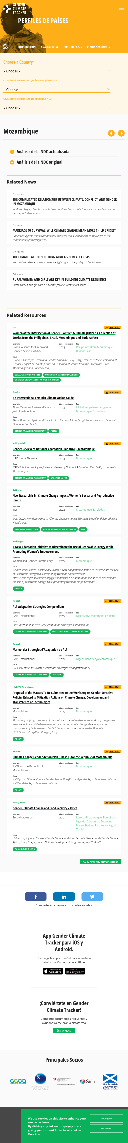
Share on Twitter (92, 896)
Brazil (93, 347)
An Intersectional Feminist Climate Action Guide (43, 397)
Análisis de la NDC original (39, 162)
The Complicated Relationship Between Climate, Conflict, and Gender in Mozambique (65, 201)
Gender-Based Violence (26, 529)
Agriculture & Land (25, 849)
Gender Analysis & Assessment (30, 431)
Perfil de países (73, 47)
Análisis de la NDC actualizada (43, 151)
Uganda (106, 407)
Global (80, 407)
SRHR (83, 529)
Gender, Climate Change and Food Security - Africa (45, 808)
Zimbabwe (98, 411)
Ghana (111, 616)
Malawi (80, 825)
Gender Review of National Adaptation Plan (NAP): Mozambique (54, 449)
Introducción (27, 47)
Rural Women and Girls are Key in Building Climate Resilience (59, 279)
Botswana (106, 821)
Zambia (80, 829)
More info (34, 1134)
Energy (18, 588)
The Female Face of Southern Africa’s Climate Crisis (51, 257)
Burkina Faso (83, 351)
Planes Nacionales (98, 47)
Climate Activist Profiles (27, 375)
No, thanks (106, 1128)
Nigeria (96, 407)
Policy (53, 431)
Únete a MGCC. (64, 1030)
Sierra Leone (110, 817)
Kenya (88, 407)
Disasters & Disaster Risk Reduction (70, 631)
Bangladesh (99, 509)
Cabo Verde (93, 821)
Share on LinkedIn (64, 896)
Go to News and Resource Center (100, 861)
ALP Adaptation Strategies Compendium (38, 606)
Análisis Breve (49, 47)
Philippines (82, 347)
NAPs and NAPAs (58, 478)
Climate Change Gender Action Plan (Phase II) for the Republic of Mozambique (62, 757)
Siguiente (121, 133)
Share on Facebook (35, 896)
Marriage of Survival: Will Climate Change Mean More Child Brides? (64, 230)
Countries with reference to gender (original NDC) (11, 98)
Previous (111, 133)
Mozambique (105, 347)
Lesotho (81, 817)
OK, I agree (106, 1118)
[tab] (64, 152)
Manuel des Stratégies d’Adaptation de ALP (40, 649)
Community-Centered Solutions (61, 375)
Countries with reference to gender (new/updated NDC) (11, 80)
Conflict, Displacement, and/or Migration (37, 380)
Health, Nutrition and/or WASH (59, 529)
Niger (79, 616)
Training (57, 674)
